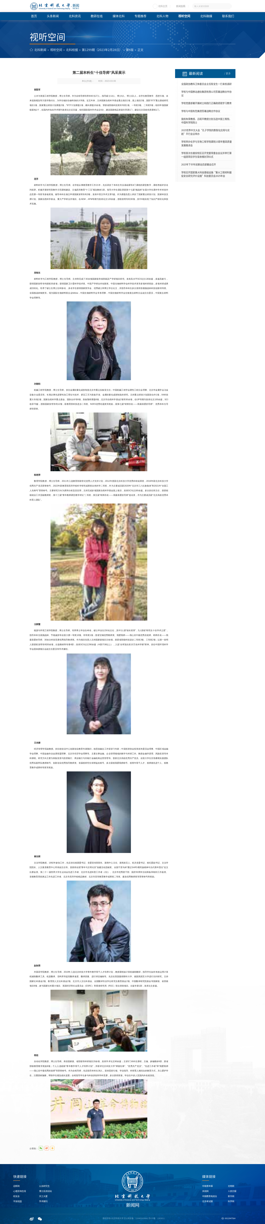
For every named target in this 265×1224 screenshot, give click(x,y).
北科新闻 (40, 49)
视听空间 (56, 49)
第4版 (130, 49)
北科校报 (72, 49)
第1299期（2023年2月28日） (102, 49)
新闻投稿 (180, 6)
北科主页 (162, 6)
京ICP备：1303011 (157, 1218)
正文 (140, 49)
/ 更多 (227, 73)
